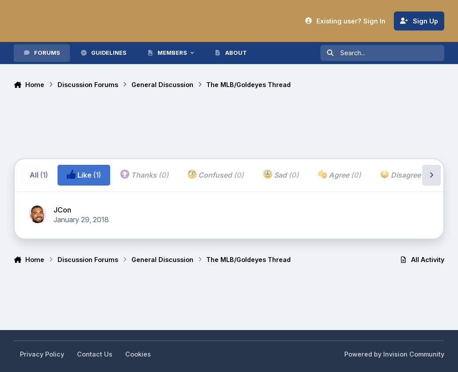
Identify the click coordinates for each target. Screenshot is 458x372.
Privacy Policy (42, 354)
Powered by (394, 354)
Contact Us (94, 354)
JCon (62, 209)
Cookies (138, 354)
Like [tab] (84, 174)
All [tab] (39, 175)
